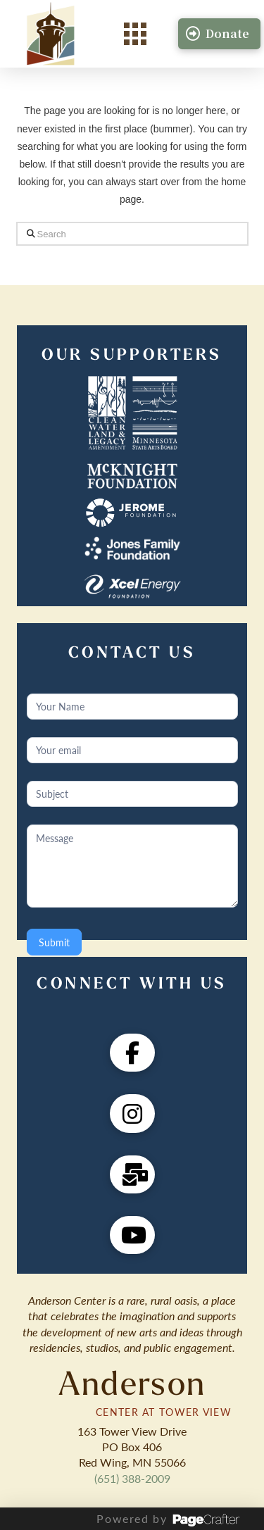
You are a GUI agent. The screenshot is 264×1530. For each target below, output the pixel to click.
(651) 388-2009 (132, 1478)
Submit (54, 942)
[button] (135, 34)
